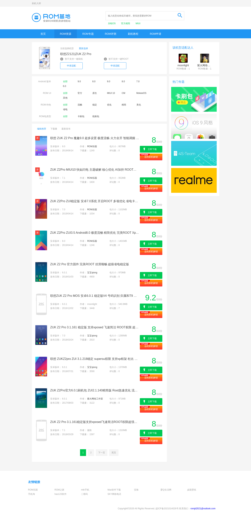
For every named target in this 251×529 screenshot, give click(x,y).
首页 (43, 33)
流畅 (80, 104)
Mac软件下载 (114, 489)
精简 (124, 104)
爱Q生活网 (165, 489)
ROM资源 (65, 33)
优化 (109, 104)
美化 (138, 104)
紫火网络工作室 (95, 398)
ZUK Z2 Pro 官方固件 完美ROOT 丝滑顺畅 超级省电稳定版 (89, 264)
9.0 (79, 81)
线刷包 (95, 116)
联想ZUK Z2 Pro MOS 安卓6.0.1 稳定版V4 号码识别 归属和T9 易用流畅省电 (94, 295)
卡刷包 (81, 116)
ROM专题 (88, 33)
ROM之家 (59, 489)
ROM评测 (110, 33)
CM (123, 93)
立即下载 (152, 149)
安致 (136, 489)
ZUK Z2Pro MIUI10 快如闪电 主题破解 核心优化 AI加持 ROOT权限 (94, 169)
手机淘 (31, 494)
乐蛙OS (112, 23)
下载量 (53, 128)
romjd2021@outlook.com (203, 508)
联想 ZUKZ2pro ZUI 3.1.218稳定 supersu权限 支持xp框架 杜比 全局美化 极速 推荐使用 (94, 358)
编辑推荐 (41, 128)
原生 (94, 93)
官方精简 (126, 23)
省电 (65, 109)
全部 (65, 81)
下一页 (101, 452)
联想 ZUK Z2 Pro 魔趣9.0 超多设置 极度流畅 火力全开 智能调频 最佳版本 (94, 138)
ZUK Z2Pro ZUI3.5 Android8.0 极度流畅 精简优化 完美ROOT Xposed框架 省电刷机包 (94, 232)
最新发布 (65, 128)
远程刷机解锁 (151, 157)
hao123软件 (61, 494)
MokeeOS (141, 93)
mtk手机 (85, 489)
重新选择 (83, 48)
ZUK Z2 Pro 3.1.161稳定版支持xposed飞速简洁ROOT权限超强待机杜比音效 (94, 422)
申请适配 (71, 65)
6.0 (64, 86)
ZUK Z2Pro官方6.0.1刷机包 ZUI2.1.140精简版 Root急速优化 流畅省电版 (94, 390)
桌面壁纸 (191, 489)
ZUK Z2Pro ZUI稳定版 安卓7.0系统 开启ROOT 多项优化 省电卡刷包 (94, 201)
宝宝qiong (92, 272)
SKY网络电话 (114, 494)
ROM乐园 (92, 146)
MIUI (138, 23)
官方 (80, 93)
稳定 (94, 104)
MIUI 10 (111, 93)
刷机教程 (133, 33)
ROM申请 (155, 33)
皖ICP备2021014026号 (167, 508)
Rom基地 (51, 17)
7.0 (138, 81)
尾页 (114, 452)
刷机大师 (36, 3)
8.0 (94, 81)
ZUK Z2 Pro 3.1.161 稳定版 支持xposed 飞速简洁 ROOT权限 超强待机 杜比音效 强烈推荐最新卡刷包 (94, 327)
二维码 (84, 494)
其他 (65, 97)
